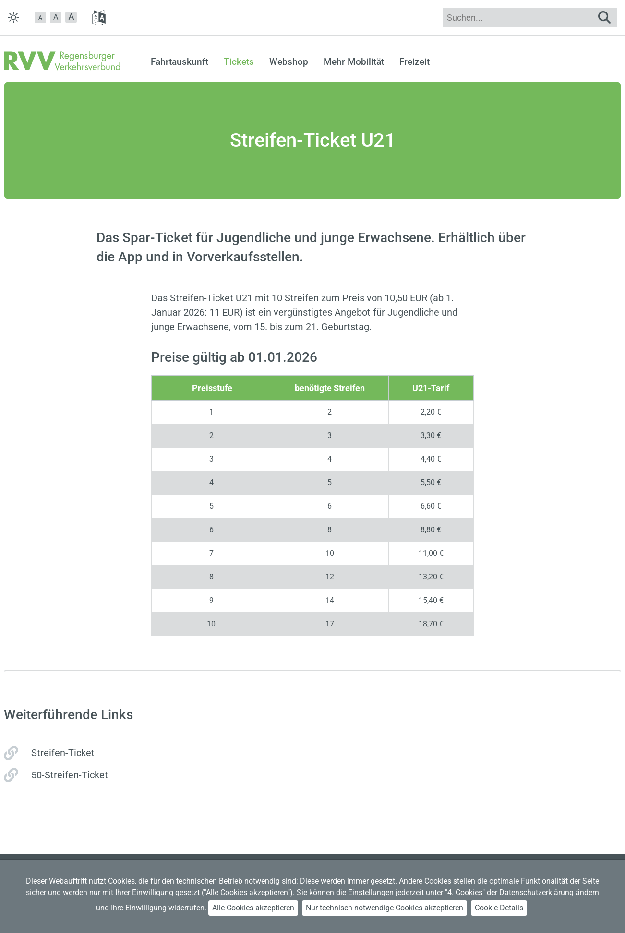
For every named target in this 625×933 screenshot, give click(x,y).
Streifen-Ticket (63, 753)
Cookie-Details (499, 907)
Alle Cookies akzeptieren (253, 907)
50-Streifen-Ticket (69, 775)
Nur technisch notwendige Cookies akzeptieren (384, 907)
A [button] (55, 17)
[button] (40, 17)
